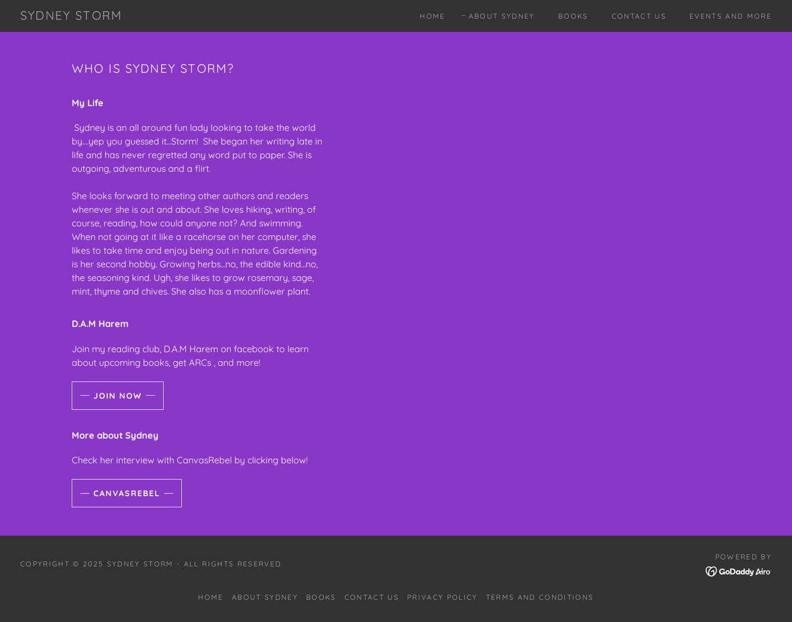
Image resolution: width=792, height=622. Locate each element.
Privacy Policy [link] (442, 597)
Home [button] (210, 597)
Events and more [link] (730, 16)
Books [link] (573, 16)
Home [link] (432, 16)
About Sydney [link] (502, 16)
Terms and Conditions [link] (540, 597)
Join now (117, 396)
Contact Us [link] (639, 16)
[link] (71, 16)
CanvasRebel (126, 493)
